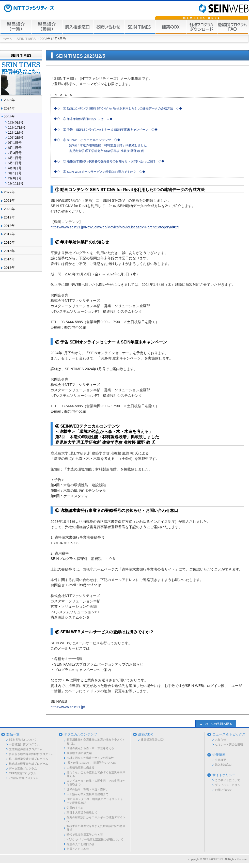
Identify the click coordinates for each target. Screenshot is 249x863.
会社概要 (220, 759)
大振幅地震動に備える (81, 767)
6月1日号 (15, 158)
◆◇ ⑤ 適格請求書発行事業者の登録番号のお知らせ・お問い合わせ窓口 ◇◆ (109, 161)
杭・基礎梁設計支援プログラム (28, 758)
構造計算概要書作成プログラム (28, 763)
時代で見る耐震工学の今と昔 (85, 834)
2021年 (9, 200)
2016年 (9, 242)
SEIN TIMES (26, 39)
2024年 (9, 108)
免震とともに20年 (78, 848)
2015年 (9, 251)
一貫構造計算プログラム (24, 744)
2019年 (9, 217)
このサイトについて (227, 780)
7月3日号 (15, 153)
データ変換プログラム (23, 768)
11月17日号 (16, 127)
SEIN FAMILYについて (23, 739)
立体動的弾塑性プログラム (25, 749)
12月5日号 (15, 122)
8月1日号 (15, 148)
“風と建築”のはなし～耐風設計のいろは (91, 762)
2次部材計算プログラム (23, 777)
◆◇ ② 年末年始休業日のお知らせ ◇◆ (83, 118)
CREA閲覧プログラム (22, 773)
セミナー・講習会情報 (229, 744)
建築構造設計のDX (152, 739)
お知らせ (220, 739)
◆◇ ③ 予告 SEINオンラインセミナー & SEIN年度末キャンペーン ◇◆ (106, 129)
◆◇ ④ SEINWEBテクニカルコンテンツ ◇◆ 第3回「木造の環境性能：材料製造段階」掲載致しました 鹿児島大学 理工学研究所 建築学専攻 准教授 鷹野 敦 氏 (100, 145)
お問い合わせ (223, 789)
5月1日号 (15, 163)
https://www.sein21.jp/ (68, 707)
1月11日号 (15, 183)
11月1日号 (15, 132)
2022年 (9, 192)
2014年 (9, 259)
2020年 (9, 209)
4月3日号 (15, 168)
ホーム (7, 39)
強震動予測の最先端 (79, 753)
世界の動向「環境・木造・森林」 (87, 789)
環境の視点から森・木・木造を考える (90, 748)
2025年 (9, 100)
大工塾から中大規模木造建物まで (87, 794)
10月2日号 (15, 137)
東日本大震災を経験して (82, 812)
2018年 (9, 226)
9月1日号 (15, 143)
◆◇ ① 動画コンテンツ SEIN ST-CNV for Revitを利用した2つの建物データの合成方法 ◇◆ (118, 108)
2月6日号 (15, 178)
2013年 (9, 268)
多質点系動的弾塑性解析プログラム (31, 754)
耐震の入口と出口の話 (81, 844)
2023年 (9, 117)
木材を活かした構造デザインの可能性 (90, 757)
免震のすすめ (75, 807)
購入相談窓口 (223, 764)
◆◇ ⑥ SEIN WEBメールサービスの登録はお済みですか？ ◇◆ (99, 171)
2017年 (9, 234)
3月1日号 (15, 173)
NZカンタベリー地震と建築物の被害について (95, 839)
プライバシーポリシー (229, 785)
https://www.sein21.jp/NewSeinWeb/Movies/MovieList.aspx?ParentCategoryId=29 (115, 227)
